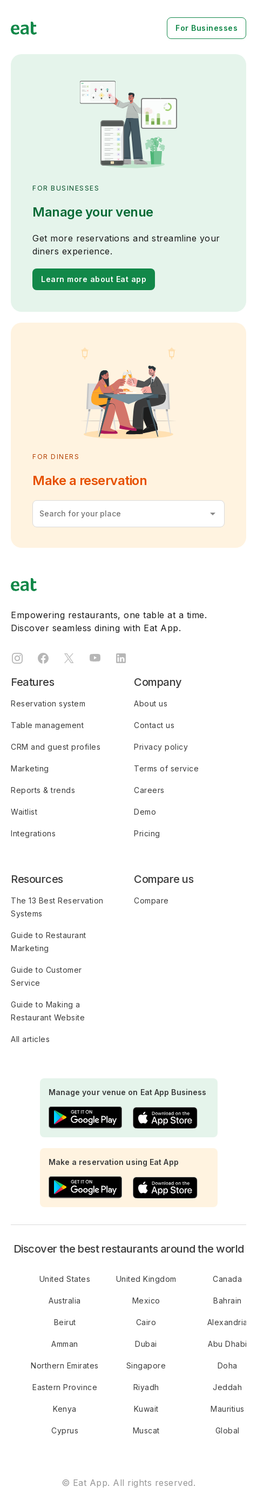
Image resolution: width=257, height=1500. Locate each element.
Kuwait (146, 1408)
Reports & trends (43, 790)
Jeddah (227, 1387)
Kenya (65, 1408)
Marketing (30, 768)
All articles (30, 1039)
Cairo (146, 1322)
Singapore (146, 1365)
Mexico (146, 1300)
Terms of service (166, 768)
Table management (47, 725)
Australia (65, 1300)
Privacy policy (161, 746)
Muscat (146, 1430)
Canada (227, 1278)
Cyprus (64, 1430)
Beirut (65, 1322)
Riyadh (146, 1387)
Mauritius (228, 1408)
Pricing (147, 833)
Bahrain (227, 1300)
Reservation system (48, 703)
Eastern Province (64, 1387)
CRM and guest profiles (55, 746)
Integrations (33, 833)
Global (227, 1430)
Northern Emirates (65, 1365)
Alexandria (227, 1322)
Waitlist (24, 811)
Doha (228, 1365)
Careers (149, 790)
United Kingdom (146, 1278)
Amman (64, 1343)
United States (65, 1278)
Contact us (154, 725)
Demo (145, 811)
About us (150, 703)
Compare (151, 900)
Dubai (146, 1343)
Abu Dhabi (227, 1343)
